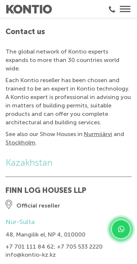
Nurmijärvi (98, 134)
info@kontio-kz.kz (30, 254)
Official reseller (38, 205)
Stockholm (20, 142)
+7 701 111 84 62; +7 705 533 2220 (54, 246)
